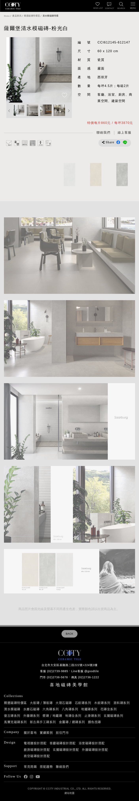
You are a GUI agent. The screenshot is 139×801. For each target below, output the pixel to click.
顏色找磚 (94, 722)
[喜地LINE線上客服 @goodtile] (124, 132)
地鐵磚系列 (89, 709)
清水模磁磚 (12, 709)
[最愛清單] (97, 6)
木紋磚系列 (102, 703)
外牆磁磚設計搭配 (95, 749)
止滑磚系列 (92, 715)
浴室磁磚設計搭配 (92, 743)
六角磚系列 (51, 709)
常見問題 (30, 766)
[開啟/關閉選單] (133, 6)
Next (69, 110)
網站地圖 (69, 793)
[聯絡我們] (109, 6)
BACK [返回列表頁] (69, 633)
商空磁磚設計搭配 (37, 756)
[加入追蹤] (64, 95)
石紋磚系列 (83, 703)
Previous (9, 110)
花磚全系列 (108, 709)
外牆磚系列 (31, 715)
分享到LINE (125, 142)
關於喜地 (30, 732)
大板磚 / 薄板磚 (41, 703)
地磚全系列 (73, 715)
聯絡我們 (62, 766)
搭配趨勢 (46, 766)
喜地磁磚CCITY (13, 5)
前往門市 (62, 732)
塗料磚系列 (121, 703)
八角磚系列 (70, 709)
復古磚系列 (12, 715)
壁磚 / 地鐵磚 (52, 715)
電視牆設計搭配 (35, 743)
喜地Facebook (25, 777)
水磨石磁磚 (31, 709)
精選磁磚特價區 (32, 16)
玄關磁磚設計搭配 (66, 749)
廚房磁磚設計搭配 (37, 749)
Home (7, 16)
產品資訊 (16, 16)
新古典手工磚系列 (43, 722)
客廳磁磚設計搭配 (63, 743)
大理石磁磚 (64, 703)
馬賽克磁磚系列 (15, 722)
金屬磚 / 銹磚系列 (72, 722)
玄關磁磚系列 (113, 715)
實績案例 (46, 732)
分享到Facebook (118, 142)
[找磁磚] (121, 6)
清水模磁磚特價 (51, 16)
